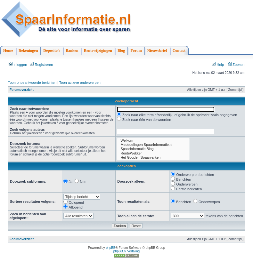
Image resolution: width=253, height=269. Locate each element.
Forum (136, 50)
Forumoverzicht (22, 89)
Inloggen (18, 65)
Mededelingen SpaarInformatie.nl (153, 145)
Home (8, 50)
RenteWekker (153, 153)
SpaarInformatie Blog (153, 149)
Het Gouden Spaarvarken (153, 157)
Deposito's (51, 50)
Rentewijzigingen (98, 50)
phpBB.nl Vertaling (126, 251)
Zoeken (236, 65)
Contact (179, 50)
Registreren (41, 65)
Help (218, 65)
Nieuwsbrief (157, 50)
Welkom (153, 140)
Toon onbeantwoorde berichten (32, 82)
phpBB (110, 247)
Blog (121, 50)
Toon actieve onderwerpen (80, 82)
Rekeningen (28, 50)
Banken (72, 50)
